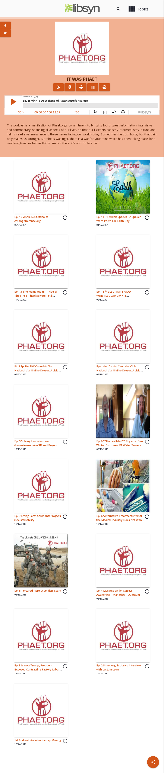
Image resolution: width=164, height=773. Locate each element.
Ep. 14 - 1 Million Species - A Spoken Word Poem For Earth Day (118, 219)
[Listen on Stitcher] (92, 87)
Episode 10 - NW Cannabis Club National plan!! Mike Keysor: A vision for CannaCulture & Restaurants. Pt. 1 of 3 (120, 372)
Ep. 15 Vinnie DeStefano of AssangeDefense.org (31, 219)
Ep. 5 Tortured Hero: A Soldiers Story (37, 591)
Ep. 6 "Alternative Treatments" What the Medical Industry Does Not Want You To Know (119, 520)
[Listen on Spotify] (104, 87)
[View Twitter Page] (5, 33)
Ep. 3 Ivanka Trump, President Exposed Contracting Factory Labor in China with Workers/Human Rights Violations (37, 671)
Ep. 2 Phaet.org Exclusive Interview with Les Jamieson (118, 667)
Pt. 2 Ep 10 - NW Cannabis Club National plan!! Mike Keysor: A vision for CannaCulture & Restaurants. (37, 370)
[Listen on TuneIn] (81, 87)
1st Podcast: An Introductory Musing (37, 740)
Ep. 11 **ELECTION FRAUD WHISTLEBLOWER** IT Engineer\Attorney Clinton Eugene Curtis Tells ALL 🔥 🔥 (118, 298)
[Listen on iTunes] (69, 87)
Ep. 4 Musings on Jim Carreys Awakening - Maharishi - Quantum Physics (118, 595)
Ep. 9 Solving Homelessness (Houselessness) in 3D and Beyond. (36, 443)
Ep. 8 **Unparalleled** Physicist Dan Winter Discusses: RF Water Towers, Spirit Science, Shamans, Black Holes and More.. (119, 447)
